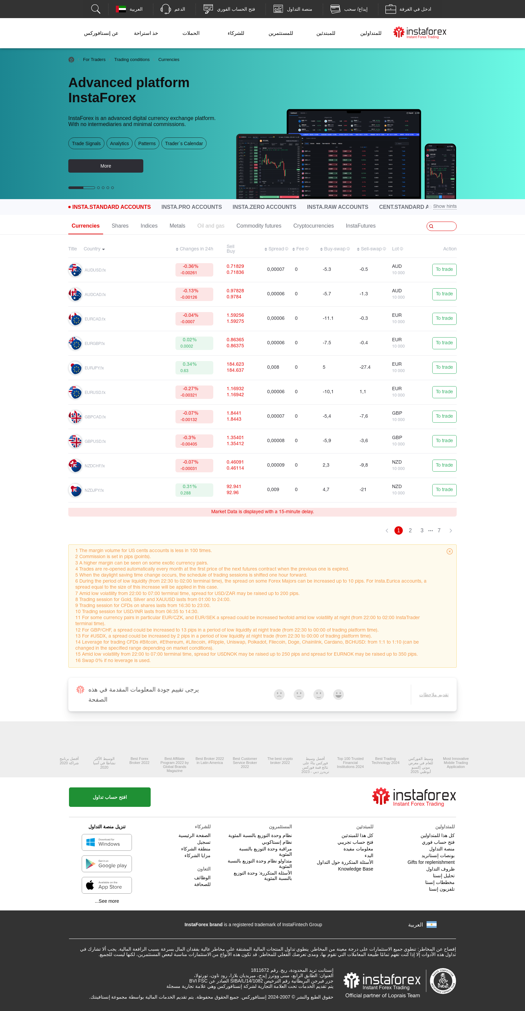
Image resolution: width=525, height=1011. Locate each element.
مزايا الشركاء (197, 855)
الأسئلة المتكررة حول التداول (345, 862)
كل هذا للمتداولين (438, 835)
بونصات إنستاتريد (438, 855)
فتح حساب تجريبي (355, 842)
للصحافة (202, 884)
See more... (107, 901)
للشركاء (236, 33)
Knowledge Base (355, 869)
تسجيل (204, 842)
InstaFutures (361, 226)
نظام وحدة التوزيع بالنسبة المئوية (260, 835)
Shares (120, 226)
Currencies (86, 226)
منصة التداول (442, 848)
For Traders (94, 59)
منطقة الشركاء (196, 848)
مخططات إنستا (440, 882)
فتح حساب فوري (438, 842)
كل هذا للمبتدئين (357, 835)
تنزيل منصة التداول (107, 826)
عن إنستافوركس (101, 33)
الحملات (191, 33)
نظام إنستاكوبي (277, 842)
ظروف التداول (440, 869)
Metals (177, 226)
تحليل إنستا (444, 875)
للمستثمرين (281, 33)
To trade (444, 269)
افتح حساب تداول (110, 797)
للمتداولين (371, 33)
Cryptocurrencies (313, 226)
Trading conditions (132, 59)
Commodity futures (258, 226)
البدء (369, 855)
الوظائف (202, 877)
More (105, 166)
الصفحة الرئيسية (194, 835)
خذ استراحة (146, 33)
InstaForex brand (203, 924)
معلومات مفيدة (358, 848)
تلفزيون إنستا (442, 889)
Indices (149, 226)
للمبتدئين (325, 33)
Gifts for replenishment (431, 862)
